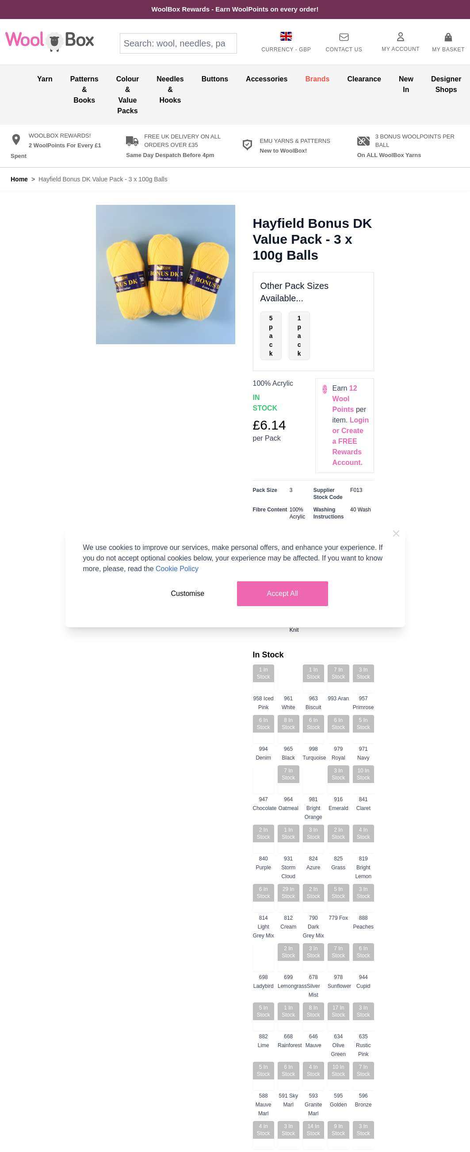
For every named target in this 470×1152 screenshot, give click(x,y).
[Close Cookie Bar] (396, 533)
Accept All (282, 593)
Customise (188, 593)
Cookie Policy (177, 568)
